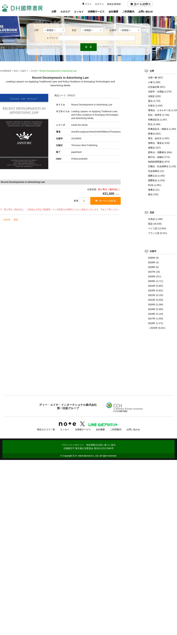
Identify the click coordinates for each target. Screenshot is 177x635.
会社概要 (113, 11)
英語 (16, 219)
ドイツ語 (152, 228)
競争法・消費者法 (157, 152)
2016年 (151, 323)
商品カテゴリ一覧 (46, 429)
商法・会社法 (155, 138)
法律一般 (152, 77)
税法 (150, 194)
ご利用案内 (128, 11)
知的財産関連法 (156, 161)
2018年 (151, 314)
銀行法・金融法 (156, 157)
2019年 (151, 309)
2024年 (151, 286)
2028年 (151, 267)
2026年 (151, 276)
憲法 (150, 101)
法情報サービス (96, 11)
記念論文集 (153, 87)
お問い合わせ (145, 11)
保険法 (151, 147)
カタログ (65, 11)
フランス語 (153, 233)
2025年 (151, 281)
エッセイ (79, 11)
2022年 (151, 295)
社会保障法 (153, 171)
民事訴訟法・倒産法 (158, 129)
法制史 (151, 96)
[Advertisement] (88, 368)
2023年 (151, 290)
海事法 (151, 189)
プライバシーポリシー (72, 444)
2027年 (151, 272)
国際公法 (152, 175)
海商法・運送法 (156, 143)
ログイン (99, 4)
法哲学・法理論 (156, 91)
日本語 (151, 219)
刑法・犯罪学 (155, 115)
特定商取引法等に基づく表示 (101, 444)
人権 (150, 82)
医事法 (151, 133)
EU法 (150, 185)
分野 (53, 11)
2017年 (151, 318)
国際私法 (152, 180)
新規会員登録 (114, 4)
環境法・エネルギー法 (159, 110)
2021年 (151, 300)
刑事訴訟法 (153, 119)
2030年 (151, 257)
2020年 (151, 304)
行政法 (151, 105)
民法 (150, 124)
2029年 (151, 262)
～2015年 (6, 219)
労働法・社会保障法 (158, 166)
